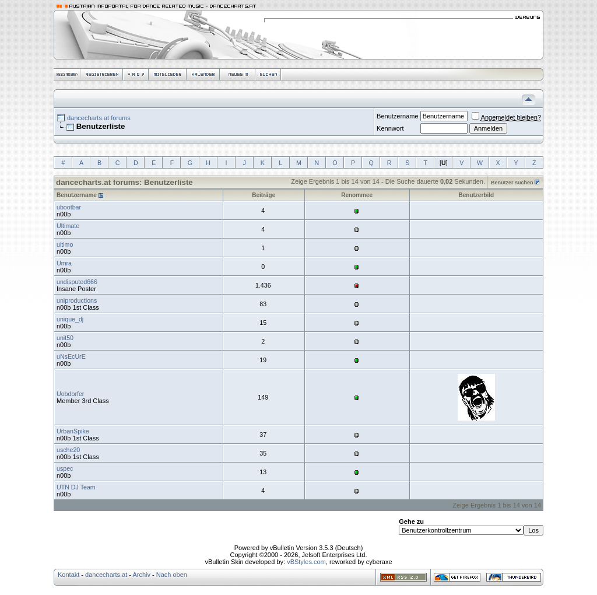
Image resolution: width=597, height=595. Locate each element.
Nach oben (171, 574)
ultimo (65, 244)
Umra (64, 263)
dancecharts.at (106, 574)
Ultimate (68, 225)
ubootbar (69, 207)
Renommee (357, 195)
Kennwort (390, 128)
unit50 (65, 337)
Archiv (141, 574)
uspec (65, 468)
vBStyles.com (306, 561)
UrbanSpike (73, 431)
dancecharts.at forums (99, 117)
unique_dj (70, 319)
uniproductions (77, 300)
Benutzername (398, 116)
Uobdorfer (70, 393)
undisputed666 (77, 281)
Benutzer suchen (512, 183)
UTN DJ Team (76, 487)
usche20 (68, 449)
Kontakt (68, 574)
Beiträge (263, 195)
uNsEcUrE (71, 356)
